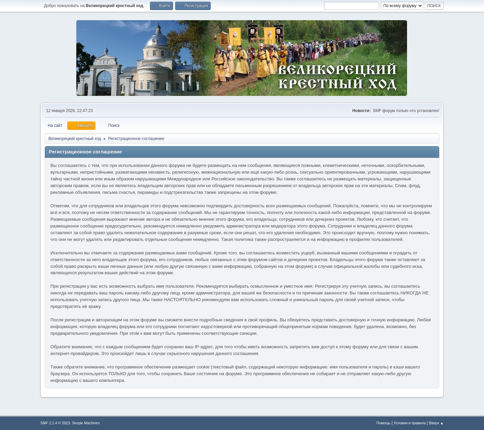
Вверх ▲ (436, 423)
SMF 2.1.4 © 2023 (55, 423)
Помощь (383, 423)
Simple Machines (85, 423)
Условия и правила (410, 423)
